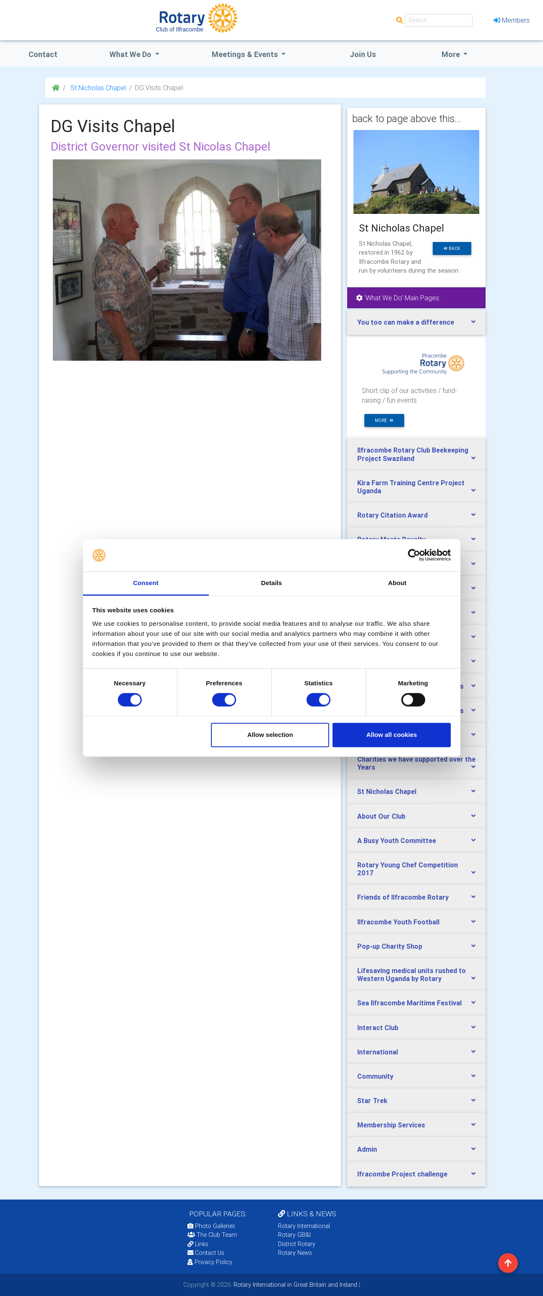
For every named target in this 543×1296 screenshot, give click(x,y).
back (452, 248)
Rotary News (295, 1253)
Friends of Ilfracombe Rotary (403, 897)
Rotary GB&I (294, 1235)
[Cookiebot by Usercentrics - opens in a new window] (414, 555)
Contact (43, 54)
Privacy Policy (209, 1262)
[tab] (416, 322)
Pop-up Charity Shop (389, 946)
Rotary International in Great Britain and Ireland (294, 1284)
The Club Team (212, 1235)
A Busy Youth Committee (396, 840)
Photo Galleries (211, 1226)
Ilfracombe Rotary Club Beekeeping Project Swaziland (412, 454)
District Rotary (296, 1244)
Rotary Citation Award (392, 515)
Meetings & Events (246, 54)
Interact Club (377, 1027)
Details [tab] (271, 582)
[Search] (439, 20)
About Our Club (381, 816)
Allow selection (270, 734)
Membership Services (391, 1125)
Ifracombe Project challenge (402, 1174)
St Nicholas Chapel (97, 87)
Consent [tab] (145, 582)
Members (512, 20)
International (377, 1052)
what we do (131, 54)
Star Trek (372, 1100)
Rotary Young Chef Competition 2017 (407, 869)
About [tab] (397, 582)
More (452, 54)
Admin (367, 1149)
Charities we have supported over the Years (416, 763)
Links (197, 1244)
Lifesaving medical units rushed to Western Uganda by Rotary (411, 974)
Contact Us (205, 1253)
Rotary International (304, 1226)
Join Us (363, 54)
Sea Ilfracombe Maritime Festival (409, 1003)
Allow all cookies (391, 734)
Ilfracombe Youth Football (398, 922)
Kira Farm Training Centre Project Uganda (411, 487)
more (384, 420)
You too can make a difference (405, 322)
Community (375, 1076)
